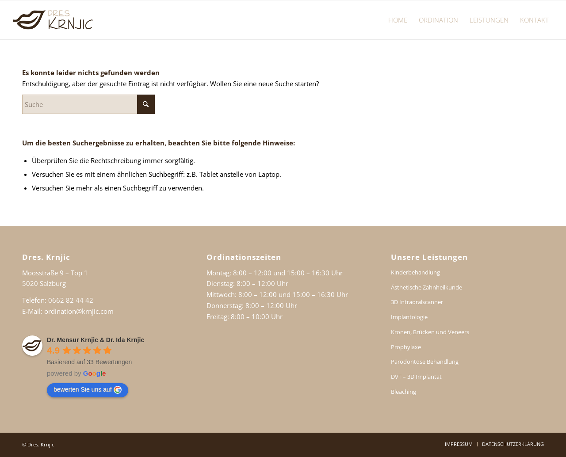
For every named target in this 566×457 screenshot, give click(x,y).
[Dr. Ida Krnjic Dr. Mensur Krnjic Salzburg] (53, 19)
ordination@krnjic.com (79, 311)
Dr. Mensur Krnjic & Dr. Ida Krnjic (95, 339)
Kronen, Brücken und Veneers (430, 332)
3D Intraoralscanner (417, 302)
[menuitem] (397, 19)
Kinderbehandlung (415, 272)
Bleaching (403, 392)
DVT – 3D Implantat (416, 377)
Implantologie (409, 317)
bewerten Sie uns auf (88, 390)
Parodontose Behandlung (425, 362)
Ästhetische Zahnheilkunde (426, 287)
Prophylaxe (406, 347)
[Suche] (88, 104)
